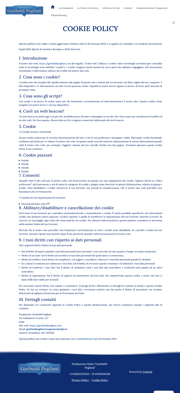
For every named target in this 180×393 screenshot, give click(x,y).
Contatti (128, 8)
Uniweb (147, 372)
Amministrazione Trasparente (152, 8)
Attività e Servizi (111, 8)
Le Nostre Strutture (88, 8)
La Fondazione (66, 8)
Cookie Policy (100, 380)
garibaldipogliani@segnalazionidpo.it (46, 329)
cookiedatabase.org (86, 338)
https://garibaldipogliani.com (55, 63)
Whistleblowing (59, 15)
